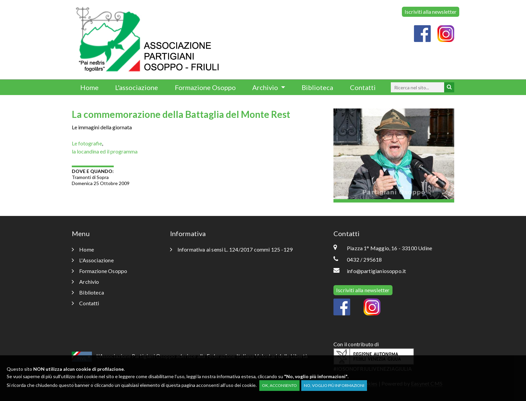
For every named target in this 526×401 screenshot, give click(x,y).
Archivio (265, 87)
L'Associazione (93, 260)
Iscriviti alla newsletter (431, 11)
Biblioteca (317, 87)
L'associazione (136, 87)
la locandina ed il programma (105, 151)
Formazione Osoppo (205, 87)
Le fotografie (87, 143)
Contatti (363, 87)
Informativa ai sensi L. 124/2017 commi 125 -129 (231, 249)
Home (89, 87)
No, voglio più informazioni (334, 385)
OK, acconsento (279, 385)
